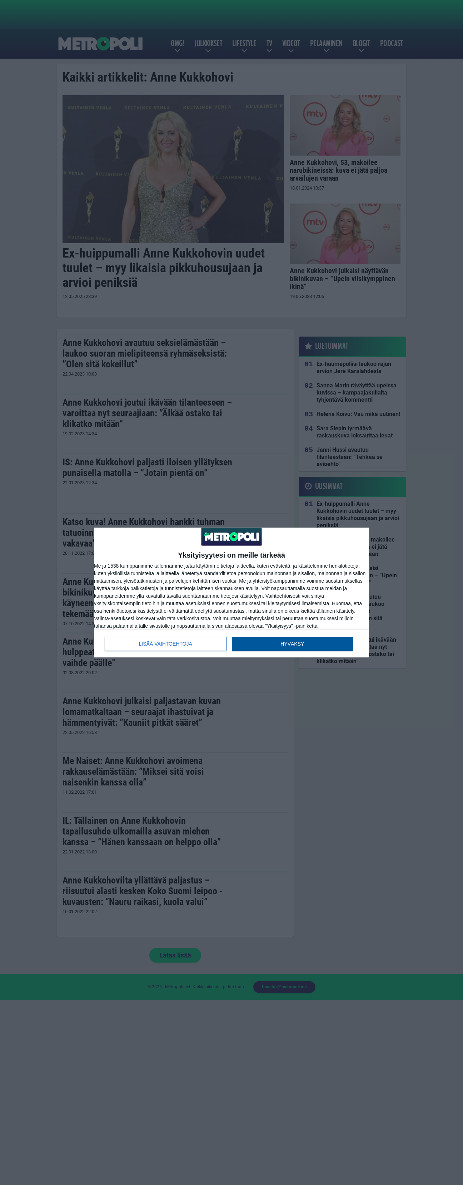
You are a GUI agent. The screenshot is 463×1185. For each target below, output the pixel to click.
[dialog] (231, 592)
